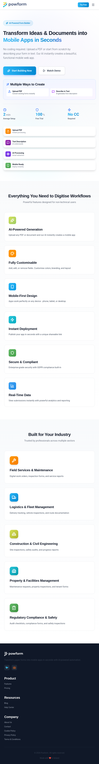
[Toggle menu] (93, 4)
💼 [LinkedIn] (14, 667)
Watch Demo (52, 70)
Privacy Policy (10, 735)
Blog (6, 703)
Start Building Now (19, 70)
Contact (7, 727)
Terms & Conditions (12, 739)
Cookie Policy (9, 731)
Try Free (83, 5)
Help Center (9, 707)
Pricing (7, 688)
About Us (8, 722)
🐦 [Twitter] (7, 667)
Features (7, 684)
